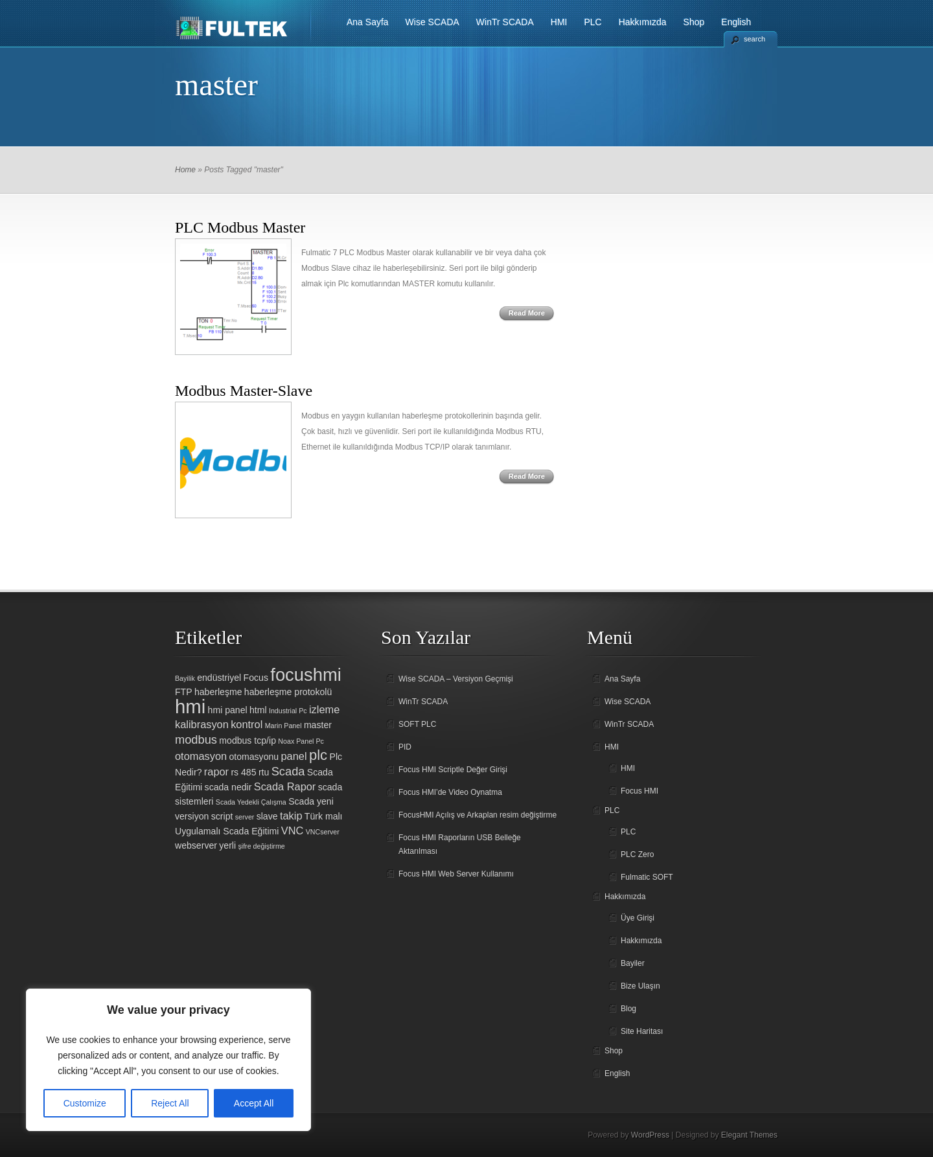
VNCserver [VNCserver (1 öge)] (323, 832)
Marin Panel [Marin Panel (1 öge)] (283, 725)
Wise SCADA (432, 22)
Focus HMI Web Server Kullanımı (456, 873)
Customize (84, 1103)
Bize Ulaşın (640, 986)
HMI (559, 22)
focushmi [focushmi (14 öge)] (305, 675)
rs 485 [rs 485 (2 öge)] (243, 772)
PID (404, 746)
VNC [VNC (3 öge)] (292, 830)
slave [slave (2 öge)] (267, 816)
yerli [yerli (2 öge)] (227, 845)
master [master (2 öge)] (318, 725)
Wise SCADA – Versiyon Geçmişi (455, 678)
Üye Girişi (637, 917)
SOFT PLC (417, 724)
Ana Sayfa (368, 22)
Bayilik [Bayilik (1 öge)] (185, 678)
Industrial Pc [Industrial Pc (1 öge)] (288, 711)
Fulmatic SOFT (647, 877)
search (754, 39)
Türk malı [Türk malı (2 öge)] (324, 816)
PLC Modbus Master (240, 227)
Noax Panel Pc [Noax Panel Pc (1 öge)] (301, 741)
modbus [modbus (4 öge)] (196, 739)
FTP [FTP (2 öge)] (183, 692)
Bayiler (633, 963)
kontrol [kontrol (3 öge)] (246, 724)
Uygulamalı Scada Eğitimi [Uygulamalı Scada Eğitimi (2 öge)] (227, 831)
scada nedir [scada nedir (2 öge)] (228, 787)
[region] (168, 1060)
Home (185, 169)
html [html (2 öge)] (258, 710)
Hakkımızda (643, 22)
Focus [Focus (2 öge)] (256, 677)
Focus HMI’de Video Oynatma (450, 792)
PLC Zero (637, 854)
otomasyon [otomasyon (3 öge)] (201, 756)
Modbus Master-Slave (243, 390)
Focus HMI (639, 791)
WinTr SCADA (505, 22)
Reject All (170, 1103)
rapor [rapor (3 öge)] (216, 771)
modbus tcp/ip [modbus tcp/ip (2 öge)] (247, 740)
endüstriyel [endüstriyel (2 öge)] (219, 677)
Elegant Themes (749, 1135)
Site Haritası (642, 1031)
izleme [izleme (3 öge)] (324, 709)
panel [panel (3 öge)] (294, 756)
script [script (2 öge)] (222, 816)
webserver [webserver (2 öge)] (196, 845)
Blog (628, 1008)
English (736, 22)
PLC (592, 22)
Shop (694, 22)
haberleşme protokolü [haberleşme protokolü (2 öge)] (288, 692)
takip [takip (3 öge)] (291, 815)
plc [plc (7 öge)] (318, 755)
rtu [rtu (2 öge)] (264, 772)
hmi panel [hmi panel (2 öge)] (228, 710)
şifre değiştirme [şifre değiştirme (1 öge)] (261, 846)
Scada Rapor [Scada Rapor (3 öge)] (285, 786)
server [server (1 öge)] (245, 817)
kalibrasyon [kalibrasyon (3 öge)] (202, 724)
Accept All (253, 1103)
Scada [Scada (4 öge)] (288, 771)
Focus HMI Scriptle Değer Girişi (452, 769)
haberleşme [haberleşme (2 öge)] (218, 692)
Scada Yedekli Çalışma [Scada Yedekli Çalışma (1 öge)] (251, 802)
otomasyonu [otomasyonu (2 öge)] (254, 756)
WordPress (650, 1135)
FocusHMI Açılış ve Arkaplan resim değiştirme (477, 814)
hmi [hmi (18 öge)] (190, 706)
